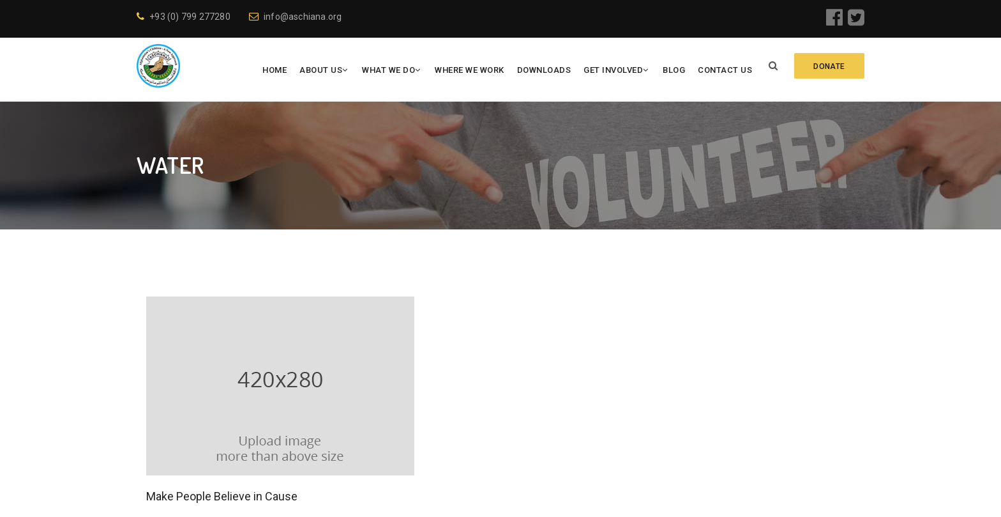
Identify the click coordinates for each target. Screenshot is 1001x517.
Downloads (543, 70)
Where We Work (469, 70)
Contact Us (725, 70)
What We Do (388, 70)
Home (274, 70)
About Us (320, 70)
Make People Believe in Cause (221, 496)
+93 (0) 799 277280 (183, 17)
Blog (674, 70)
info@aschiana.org (295, 17)
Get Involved (613, 70)
